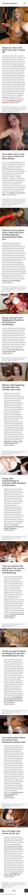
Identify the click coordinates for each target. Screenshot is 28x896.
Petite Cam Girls (8, 108)
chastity (3, 805)
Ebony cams (7, 846)
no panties (13, 712)
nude (24, 202)
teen (16, 885)
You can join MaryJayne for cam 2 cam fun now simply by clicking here (13, 526)
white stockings (17, 538)
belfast (23, 200)
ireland (18, 202)
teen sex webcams (17, 848)
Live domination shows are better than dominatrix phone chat (13, 739)
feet (10, 109)
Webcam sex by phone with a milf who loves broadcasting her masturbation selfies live (13, 235)
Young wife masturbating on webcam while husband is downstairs (14, 482)
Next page (26, 890)
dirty (8, 109)
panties (3, 203)
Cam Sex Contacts (9, 3)
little (21, 202)
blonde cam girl (17, 65)
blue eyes (16, 288)
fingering (13, 359)
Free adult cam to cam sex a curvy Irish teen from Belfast (13, 156)
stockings (4, 204)
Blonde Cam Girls (17, 107)
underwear (7, 111)
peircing (22, 109)
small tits (20, 203)
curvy (3, 202)
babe (17, 108)
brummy (20, 288)
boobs (24, 108)
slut (17, 203)
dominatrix (8, 805)
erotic (15, 202)
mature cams (11, 453)
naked (3, 885)
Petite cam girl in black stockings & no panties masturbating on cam (14, 653)
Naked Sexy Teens (17, 358)
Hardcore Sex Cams (17, 710)
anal (15, 108)
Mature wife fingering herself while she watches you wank (13, 387)
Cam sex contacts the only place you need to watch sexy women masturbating (13, 569)
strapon (18, 805)
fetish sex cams (15, 846)
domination (11, 202)
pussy (9, 885)
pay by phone (9, 289)
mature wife (17, 453)
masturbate (7, 712)
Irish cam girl (6, 167)
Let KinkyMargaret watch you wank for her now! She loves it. (13, 441)
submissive (9, 204)
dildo (24, 288)
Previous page (2, 890)
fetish (12, 805)
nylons (19, 109)
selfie (7, 203)
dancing (6, 202)
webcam (21, 289)
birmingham (11, 288)
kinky (19, 359)
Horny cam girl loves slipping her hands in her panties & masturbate (13, 321)
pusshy (22, 359)
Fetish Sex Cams (16, 199)
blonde (20, 108)
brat (23, 804)
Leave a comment (15, 111)
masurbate (11, 538)
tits (6, 360)
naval (16, 109)
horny (13, 109)
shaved (14, 203)
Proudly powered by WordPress (9, 894)
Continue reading (14, 102)
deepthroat (4, 109)
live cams (8, 625)
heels (15, 805)
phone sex (14, 289)
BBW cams (17, 844)
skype (3, 111)
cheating (6, 538)
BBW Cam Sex (16, 883)
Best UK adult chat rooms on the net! (11, 832)
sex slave (11, 203)
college (3, 625)
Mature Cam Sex (16, 451)
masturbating (13, 625)
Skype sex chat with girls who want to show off (13, 49)
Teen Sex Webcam (16, 200)
